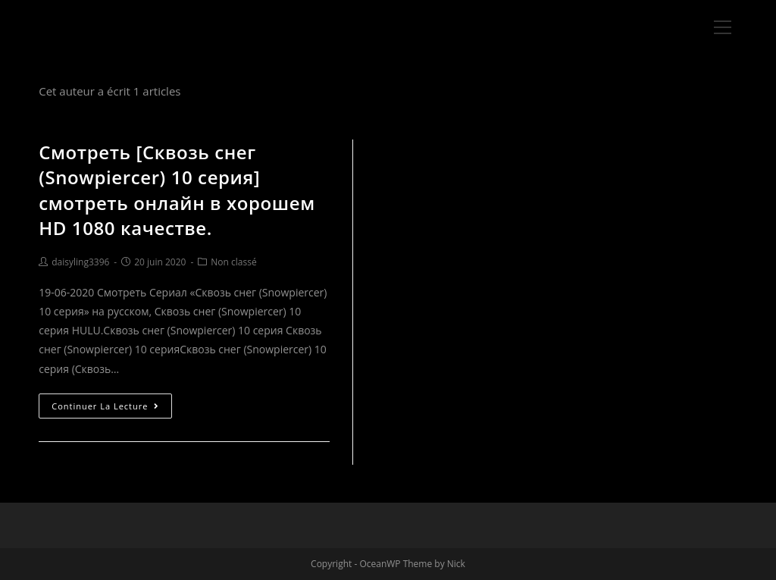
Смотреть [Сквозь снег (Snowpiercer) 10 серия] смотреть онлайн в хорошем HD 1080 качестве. (177, 190)
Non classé (233, 262)
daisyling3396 (80, 262)
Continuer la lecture (105, 406)
